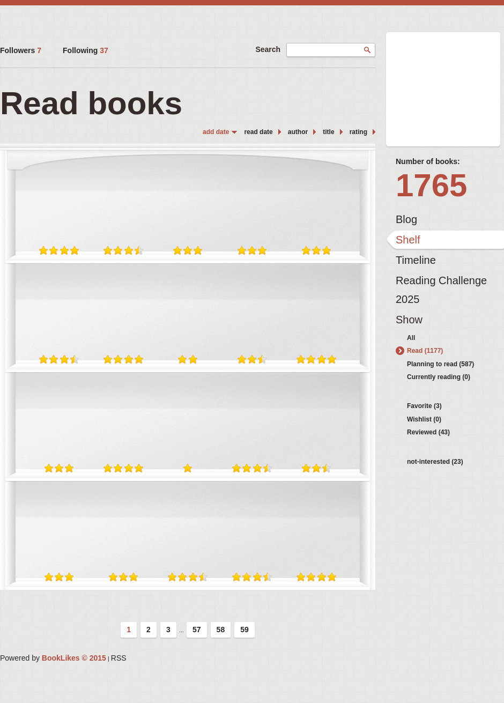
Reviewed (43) (428, 432)
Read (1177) (425, 350)
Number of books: (428, 161)
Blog (406, 219)
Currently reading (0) (438, 377)
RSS (119, 658)
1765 (431, 185)
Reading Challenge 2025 (441, 283)
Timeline (416, 260)
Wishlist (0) (424, 419)
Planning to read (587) (440, 364)
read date (258, 132)
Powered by (53, 658)
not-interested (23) (435, 461)
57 (196, 629)
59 (244, 629)
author (298, 132)
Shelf (408, 240)
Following (85, 50)
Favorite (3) (424, 406)
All (411, 338)
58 (221, 629)
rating (358, 132)
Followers (20, 50)
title (328, 132)
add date (216, 132)
